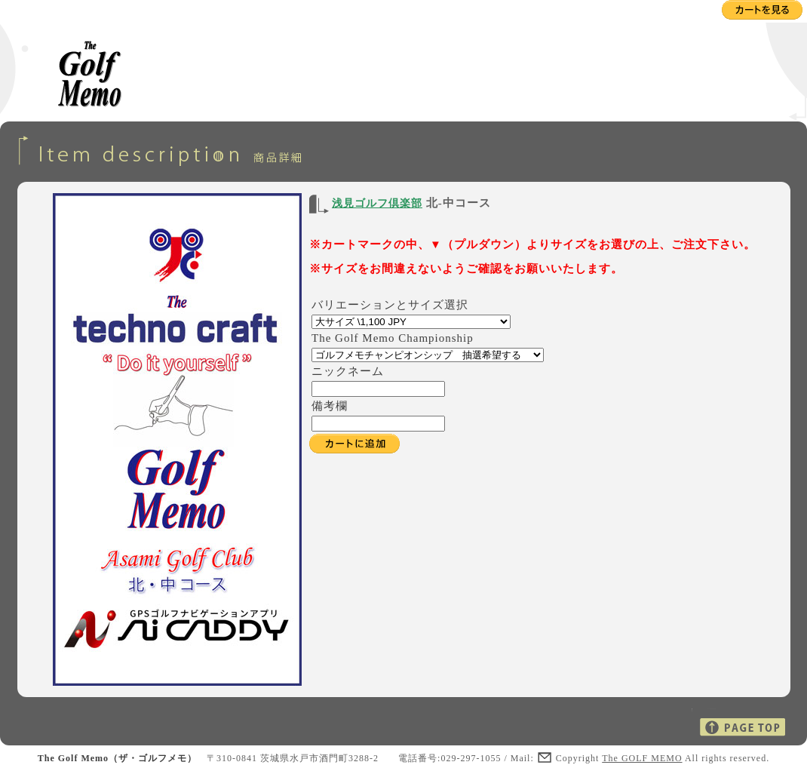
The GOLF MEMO (642, 758)
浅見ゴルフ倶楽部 (377, 203)
